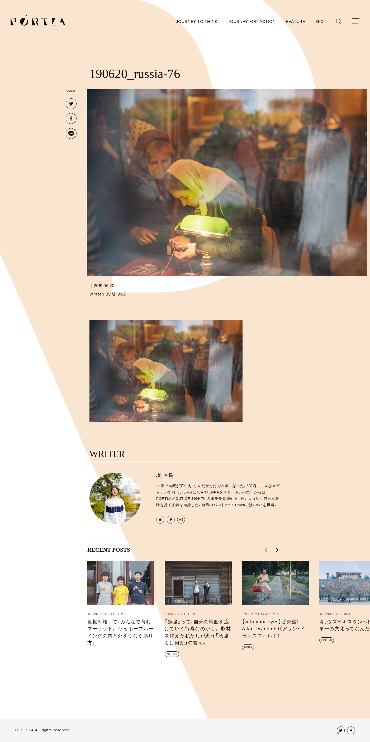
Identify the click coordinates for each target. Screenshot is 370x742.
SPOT (320, 21)
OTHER (172, 654)
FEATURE (295, 21)
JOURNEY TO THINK (197, 21)
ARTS (248, 646)
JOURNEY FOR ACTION (252, 21)
